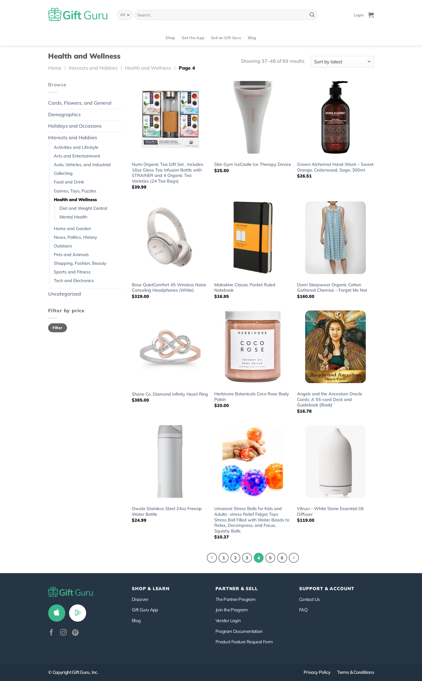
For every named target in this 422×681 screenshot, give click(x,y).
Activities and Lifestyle (76, 147)
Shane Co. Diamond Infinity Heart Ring (170, 394)
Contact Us (309, 599)
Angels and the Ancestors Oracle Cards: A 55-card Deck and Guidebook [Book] (329, 399)
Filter (57, 327)
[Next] (294, 558)
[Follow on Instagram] (63, 633)
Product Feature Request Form (244, 642)
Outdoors (63, 246)
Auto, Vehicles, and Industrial (82, 164)
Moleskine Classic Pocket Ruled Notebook (244, 287)
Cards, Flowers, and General (79, 103)
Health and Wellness (148, 68)
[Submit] (312, 15)
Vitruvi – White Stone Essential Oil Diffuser (330, 511)
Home (54, 68)
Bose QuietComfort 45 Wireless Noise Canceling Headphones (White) (169, 287)
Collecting (63, 173)
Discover (140, 599)
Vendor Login (228, 620)
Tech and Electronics (74, 280)
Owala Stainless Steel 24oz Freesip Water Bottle (167, 511)
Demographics (64, 114)
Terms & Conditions (355, 672)
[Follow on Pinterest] (75, 633)
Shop (170, 37)
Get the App (193, 37)
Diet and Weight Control (83, 208)
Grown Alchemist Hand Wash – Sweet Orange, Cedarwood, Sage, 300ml (335, 167)
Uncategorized (64, 294)
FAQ (303, 610)
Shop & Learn (150, 588)
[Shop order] (342, 62)
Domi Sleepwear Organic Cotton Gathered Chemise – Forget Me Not (332, 287)
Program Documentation (239, 631)
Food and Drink (69, 182)
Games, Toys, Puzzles (75, 191)
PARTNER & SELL (236, 588)
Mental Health (73, 217)
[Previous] (212, 558)
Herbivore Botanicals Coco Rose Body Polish (251, 396)
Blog (252, 37)
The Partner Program (235, 599)
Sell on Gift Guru (226, 37)
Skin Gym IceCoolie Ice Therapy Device (252, 164)
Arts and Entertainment (77, 156)
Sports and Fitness (72, 272)
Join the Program (231, 610)
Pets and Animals (71, 254)
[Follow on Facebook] (51, 633)
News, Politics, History (75, 237)
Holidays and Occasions (75, 126)
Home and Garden (72, 228)
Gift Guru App (145, 610)
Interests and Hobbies (93, 68)
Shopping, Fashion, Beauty (80, 263)
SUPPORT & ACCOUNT (326, 588)
